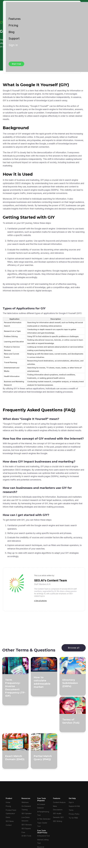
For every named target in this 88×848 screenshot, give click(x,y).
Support (14, 38)
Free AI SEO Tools (26, 834)
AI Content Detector (41, 806)
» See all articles (40, 601)
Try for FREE (73, 818)
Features (15, 18)
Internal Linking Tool (42, 841)
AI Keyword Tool (43, 836)
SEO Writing (57, 821)
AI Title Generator (44, 819)
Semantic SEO (58, 817)
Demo (8, 817)
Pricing (13, 25)
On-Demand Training (26, 808)
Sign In (71, 802)
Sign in (13, 45)
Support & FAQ (74, 806)
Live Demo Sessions (26, 819)
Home (8, 802)
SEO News (10, 821)
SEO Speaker (27, 813)
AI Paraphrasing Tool (43, 813)
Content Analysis (59, 802)
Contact (9, 825)
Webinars (25, 802)
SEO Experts (26, 828)
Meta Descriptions (57, 808)
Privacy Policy (74, 814)
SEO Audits (57, 813)
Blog (12, 32)
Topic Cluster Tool (42, 824)
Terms (71, 810)
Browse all (73, 648)
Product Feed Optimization (11, 811)
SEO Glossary (27, 825)
